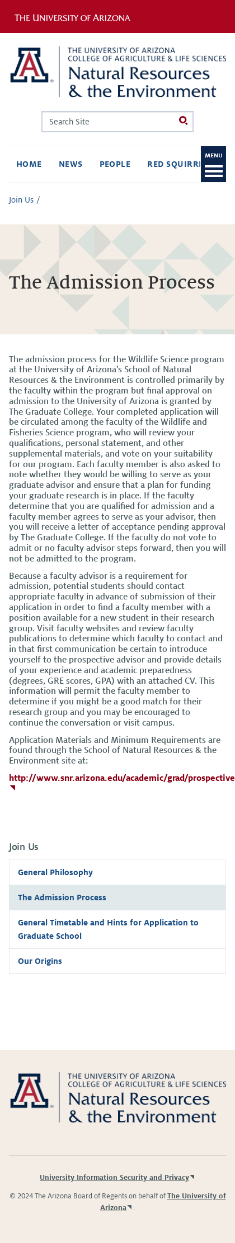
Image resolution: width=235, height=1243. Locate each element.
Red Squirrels (183, 164)
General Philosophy (55, 872)
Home (29, 164)
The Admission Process (62, 897)
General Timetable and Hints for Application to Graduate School (108, 929)
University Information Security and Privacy (114, 1178)
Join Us (21, 199)
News (71, 164)
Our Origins (40, 961)
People (115, 164)
